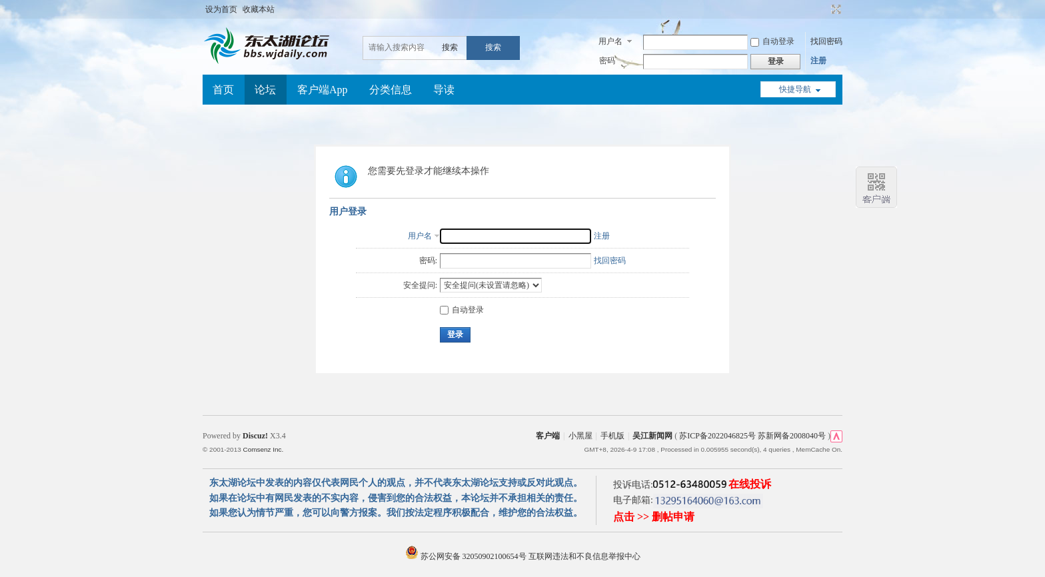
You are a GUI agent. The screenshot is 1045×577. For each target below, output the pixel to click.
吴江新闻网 (652, 435)
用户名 (610, 41)
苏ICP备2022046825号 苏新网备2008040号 (752, 435)
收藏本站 (259, 9)
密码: (428, 260)
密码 (607, 60)
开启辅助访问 (823, 9)
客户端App (322, 89)
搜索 (450, 47)
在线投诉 (749, 484)
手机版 (612, 435)
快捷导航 (795, 89)
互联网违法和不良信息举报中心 (584, 556)
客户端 (548, 435)
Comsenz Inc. (263, 449)
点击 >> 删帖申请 (653, 516)
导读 (444, 89)
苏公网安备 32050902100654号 (466, 556)
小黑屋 (580, 435)
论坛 (265, 89)
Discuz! (255, 435)
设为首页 (221, 9)
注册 (818, 60)
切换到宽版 (834, 9)
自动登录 (772, 41)
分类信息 (390, 89)
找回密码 (826, 41)
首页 (223, 89)
